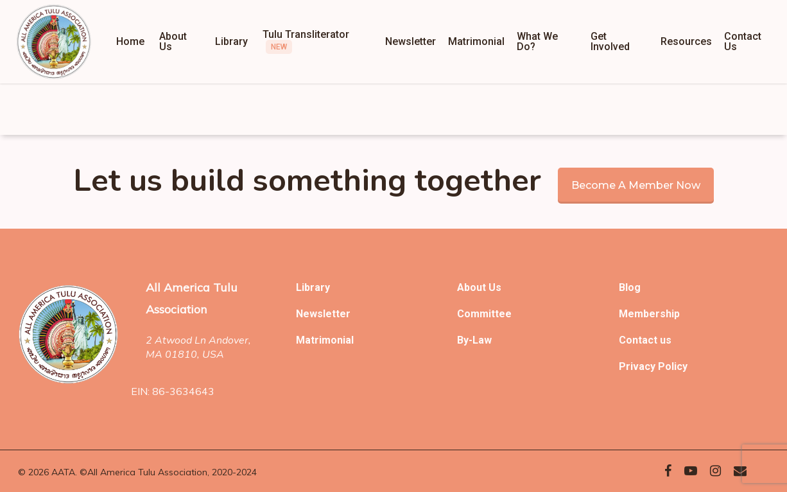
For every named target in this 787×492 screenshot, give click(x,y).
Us (495, 287)
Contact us (645, 340)
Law (482, 340)
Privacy (638, 366)
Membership (649, 314)
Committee (484, 314)
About (473, 287)
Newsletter (323, 314)
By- (464, 340)
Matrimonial (325, 340)
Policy (673, 366)
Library (313, 287)
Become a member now (635, 185)
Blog (630, 287)
